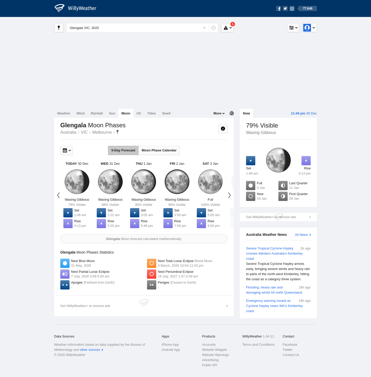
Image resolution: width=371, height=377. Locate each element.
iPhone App (170, 344)
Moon (125, 113)
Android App (171, 350)
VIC (84, 132)
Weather (63, 113)
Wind (80, 113)
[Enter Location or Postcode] (142, 27)
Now (246, 113)
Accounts (209, 344)
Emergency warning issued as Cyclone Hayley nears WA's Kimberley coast (278, 305)
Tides (151, 113)
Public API (209, 365)
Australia (68, 132)
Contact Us (291, 355)
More (217, 113)
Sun (112, 113)
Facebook (290, 344)
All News (301, 235)
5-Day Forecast (123, 150)
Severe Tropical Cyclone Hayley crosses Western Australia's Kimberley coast (278, 264)
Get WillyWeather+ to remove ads (271, 217)
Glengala (117, 132)
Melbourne (102, 132)
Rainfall (97, 113)
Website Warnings (215, 355)
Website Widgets (214, 350)
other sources (90, 350)
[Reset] (204, 28)
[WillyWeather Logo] (78, 8)
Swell (166, 113)
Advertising (210, 360)
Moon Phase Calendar (159, 150)
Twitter (287, 350)
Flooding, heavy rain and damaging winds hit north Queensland (278, 289)
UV (138, 113)
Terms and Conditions (258, 344)
